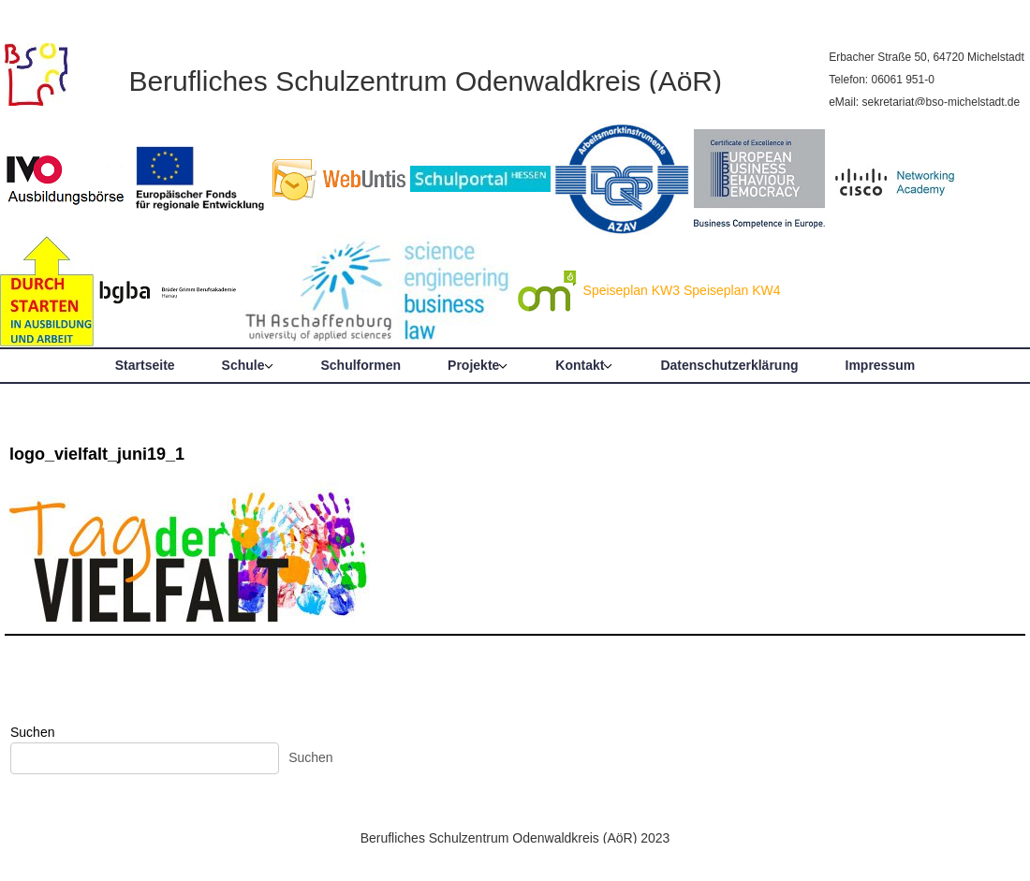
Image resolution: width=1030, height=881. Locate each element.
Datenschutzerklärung (729, 365)
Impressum (881, 365)
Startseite (145, 365)
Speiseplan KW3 (632, 290)
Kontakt (579, 365)
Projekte (473, 365)
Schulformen (361, 365)
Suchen (32, 732)
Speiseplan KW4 (732, 290)
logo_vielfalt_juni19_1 (96, 454)
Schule (243, 365)
